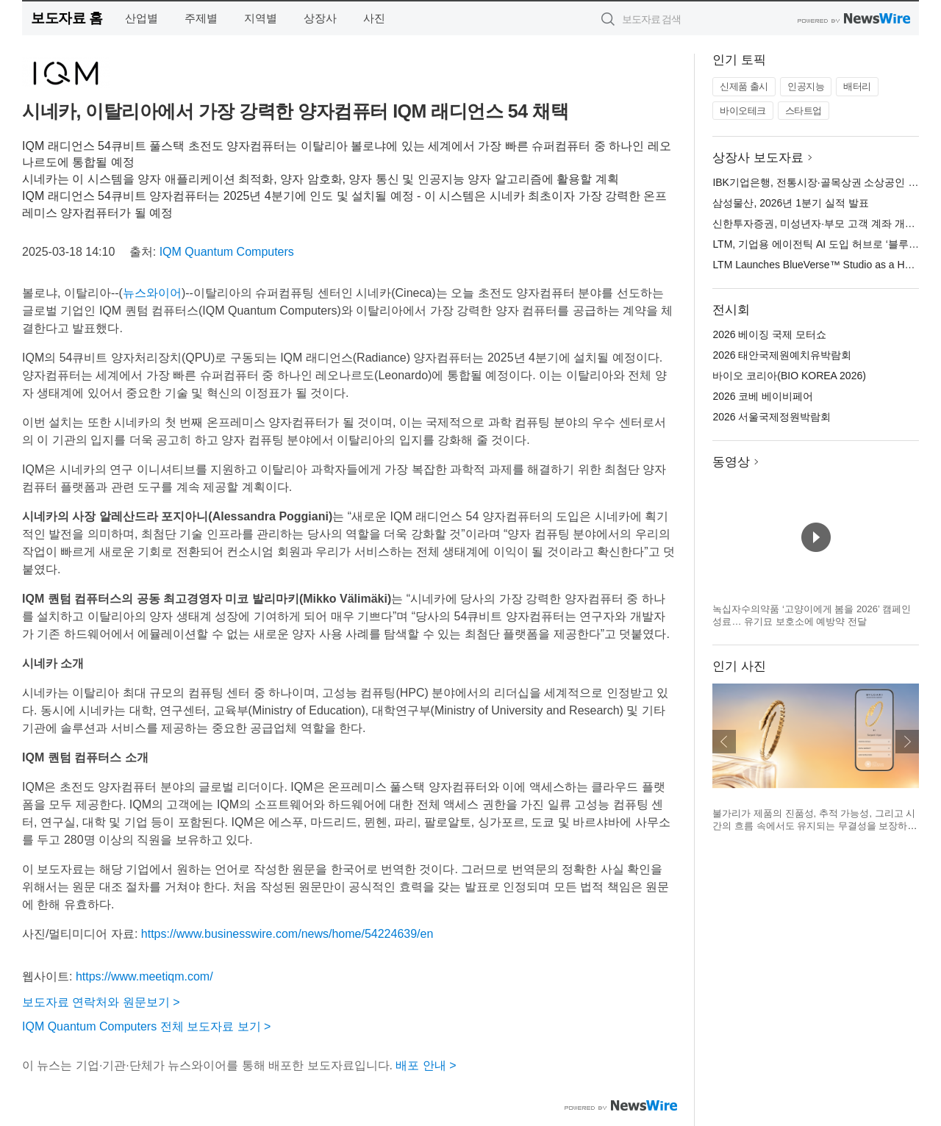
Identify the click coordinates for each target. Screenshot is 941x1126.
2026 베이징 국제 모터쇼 (769, 334)
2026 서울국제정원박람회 (771, 417)
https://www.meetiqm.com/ (144, 976)
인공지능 (805, 86)
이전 (724, 741)
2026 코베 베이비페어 (762, 396)
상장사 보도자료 (758, 158)
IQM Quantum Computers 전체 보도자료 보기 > (146, 1026)
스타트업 (803, 110)
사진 (374, 18)
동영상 (731, 462)
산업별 (141, 18)
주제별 (201, 18)
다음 (907, 741)
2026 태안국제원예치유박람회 (781, 355)
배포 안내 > (426, 1065)
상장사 (320, 18)
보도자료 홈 (66, 18)
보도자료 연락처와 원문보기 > (101, 1002)
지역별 (260, 18)
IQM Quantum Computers (227, 251)
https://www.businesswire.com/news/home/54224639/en (287, 934)
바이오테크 (743, 110)
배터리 (857, 86)
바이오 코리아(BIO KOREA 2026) (789, 375)
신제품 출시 (744, 86)
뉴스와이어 (152, 293)
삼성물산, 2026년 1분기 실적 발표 (790, 203)
